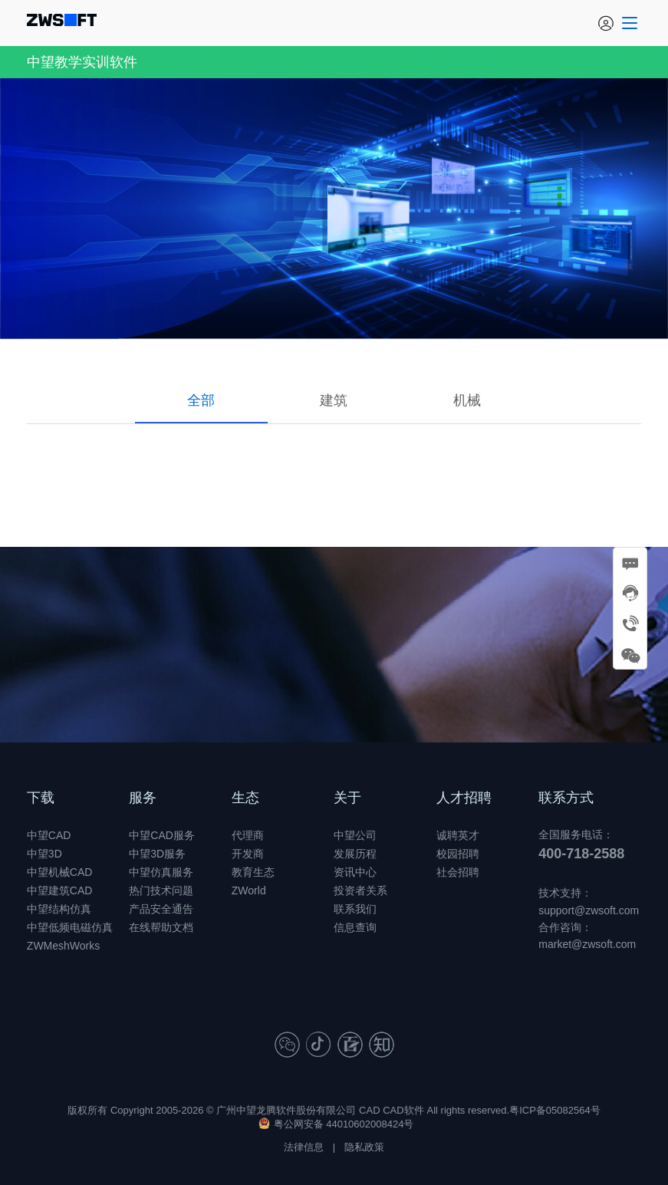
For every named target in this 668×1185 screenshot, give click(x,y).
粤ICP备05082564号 (555, 1110)
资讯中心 (355, 872)
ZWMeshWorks (63, 946)
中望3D (44, 854)
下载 (40, 797)
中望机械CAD (60, 872)
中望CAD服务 (162, 835)
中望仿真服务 (161, 872)
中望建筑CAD (60, 890)
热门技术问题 (161, 890)
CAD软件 (403, 1110)
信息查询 (355, 927)
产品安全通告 (161, 909)
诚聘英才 (457, 835)
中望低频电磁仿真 (70, 927)
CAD (369, 1110)
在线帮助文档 (161, 927)
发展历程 (355, 854)
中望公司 (355, 835)
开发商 (248, 854)
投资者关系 (360, 890)
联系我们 (355, 909)
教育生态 (253, 872)
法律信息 (304, 1147)
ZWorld (249, 890)
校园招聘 (457, 854)
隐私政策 (364, 1147)
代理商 (248, 835)
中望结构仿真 (59, 909)
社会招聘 (457, 872)
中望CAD (49, 835)
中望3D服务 (157, 854)
